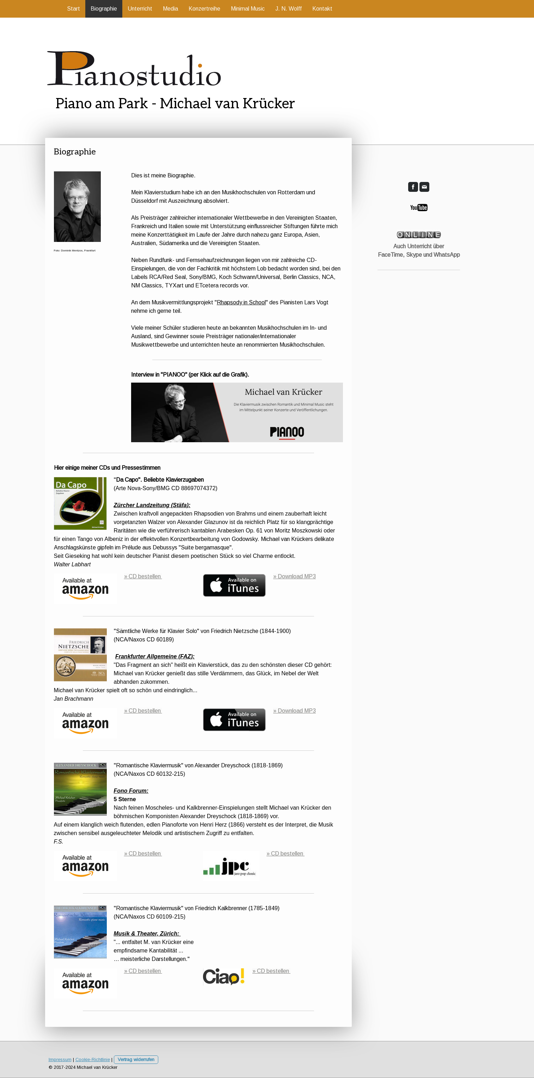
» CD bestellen (143, 576)
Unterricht (140, 9)
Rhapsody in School (241, 302)
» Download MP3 (294, 576)
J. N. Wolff (288, 9)
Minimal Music (248, 9)
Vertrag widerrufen (136, 1059)
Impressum (60, 1059)
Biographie (104, 9)
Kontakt (322, 9)
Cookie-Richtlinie (92, 1059)
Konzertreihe (204, 9)
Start (73, 9)
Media (170, 9)
